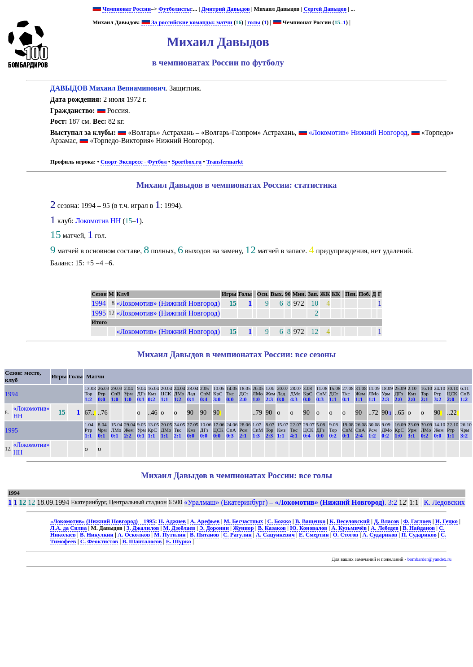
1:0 (114, 399)
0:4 (203, 399)
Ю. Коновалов (308, 528)
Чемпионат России (126, 9)
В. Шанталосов (142, 541)
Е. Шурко (178, 541)
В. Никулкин (97, 535)
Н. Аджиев (172, 521)
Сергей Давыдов (324, 9)
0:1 (141, 399)
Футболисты (174, 9)
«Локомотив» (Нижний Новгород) (168, 303)
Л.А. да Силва (68, 528)
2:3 (269, 399)
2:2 (127, 436)
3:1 (411, 436)
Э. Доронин (214, 528)
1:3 (256, 436)
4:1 (293, 436)
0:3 (320, 399)
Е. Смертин (314, 535)
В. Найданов (419, 528)
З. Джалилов (143, 528)
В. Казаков (272, 528)
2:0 (242, 399)
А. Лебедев (385, 528)
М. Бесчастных (243, 521)
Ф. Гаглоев (417, 521)
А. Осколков (134, 535)
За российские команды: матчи (186, 22)
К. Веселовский (349, 521)
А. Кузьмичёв (349, 528)
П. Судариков (418, 535)
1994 (99, 303)
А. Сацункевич (275, 535)
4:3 (293, 399)
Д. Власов (386, 521)
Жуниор (243, 528)
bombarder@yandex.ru (429, 559)
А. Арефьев (204, 521)
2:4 (359, 436)
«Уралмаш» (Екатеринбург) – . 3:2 (290, 502)
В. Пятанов (204, 535)
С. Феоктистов (99, 541)
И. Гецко (446, 521)
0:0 (101, 399)
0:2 (151, 399)
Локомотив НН (98, 221)
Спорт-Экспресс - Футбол (134, 162)
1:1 (164, 399)
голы (253, 22)
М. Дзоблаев (179, 528)
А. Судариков (379, 535)
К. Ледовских (444, 502)
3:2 (437, 399)
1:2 (88, 399)
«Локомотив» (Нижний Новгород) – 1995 (102, 521)
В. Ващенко (310, 521)
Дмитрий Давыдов (225, 9)
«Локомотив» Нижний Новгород (358, 132)
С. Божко (279, 521)
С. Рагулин (237, 535)
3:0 (216, 399)
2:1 (424, 399)
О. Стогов (345, 535)
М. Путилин (169, 535)
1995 (99, 313)
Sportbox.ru (186, 162)
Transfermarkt (224, 162)
